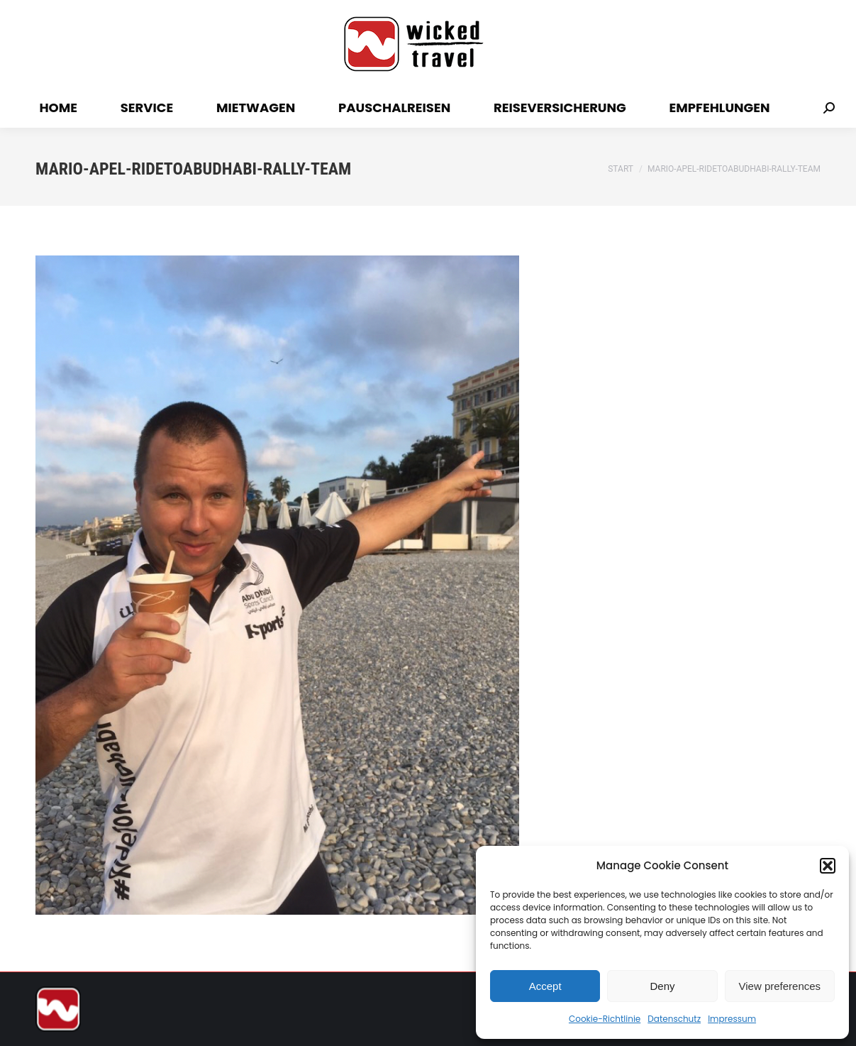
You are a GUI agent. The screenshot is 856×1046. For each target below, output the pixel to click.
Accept (545, 986)
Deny (662, 986)
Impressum (732, 1019)
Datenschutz (674, 1019)
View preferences (780, 986)
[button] (828, 866)
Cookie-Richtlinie (604, 1019)
